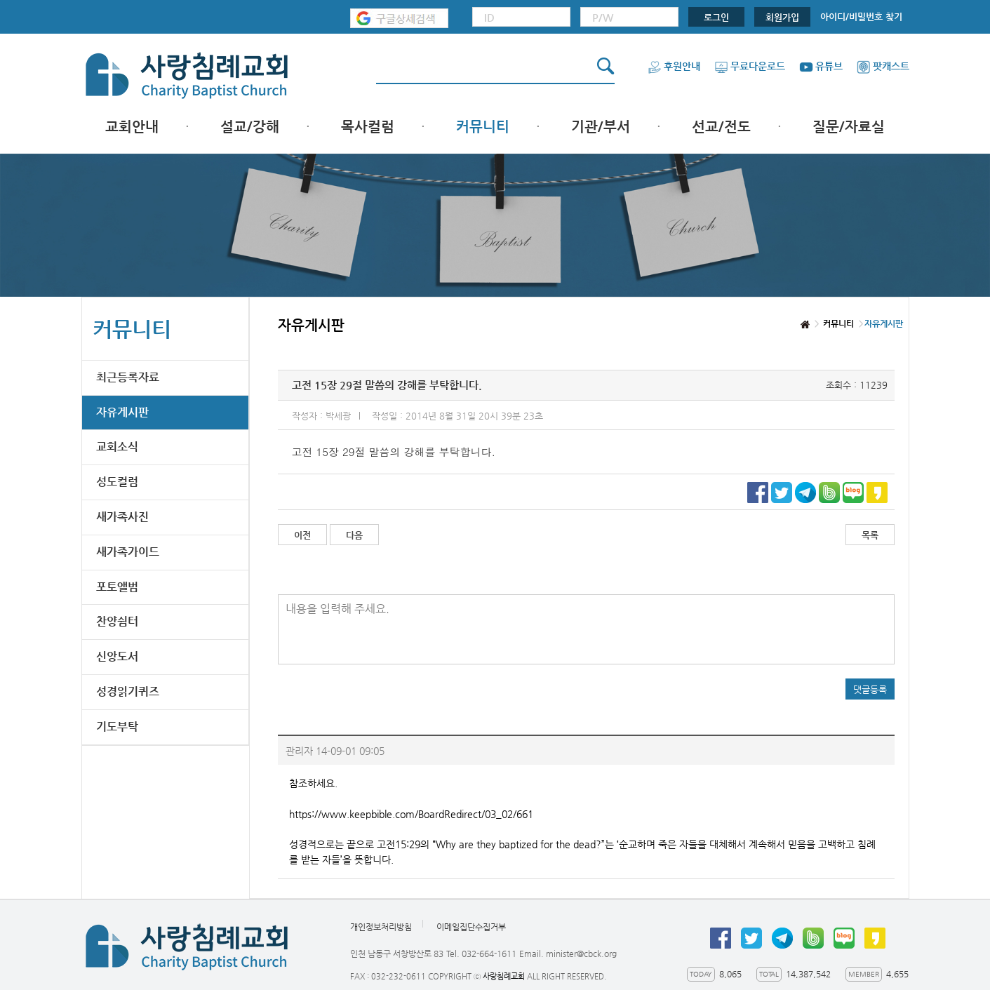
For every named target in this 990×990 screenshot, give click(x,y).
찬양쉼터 (117, 621)
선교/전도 (721, 127)
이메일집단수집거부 (471, 927)
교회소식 (117, 446)
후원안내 (674, 66)
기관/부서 (600, 127)
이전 (302, 535)
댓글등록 (870, 689)
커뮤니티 (482, 127)
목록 (870, 535)
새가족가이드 (127, 551)
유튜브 (821, 66)
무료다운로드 (749, 66)
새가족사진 (122, 516)
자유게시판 (122, 412)
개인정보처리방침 (381, 927)
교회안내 (132, 127)
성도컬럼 (117, 481)
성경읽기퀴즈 (127, 691)
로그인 (716, 17)
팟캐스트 (883, 66)
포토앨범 (117, 587)
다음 (354, 535)
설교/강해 (249, 127)
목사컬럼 (367, 127)
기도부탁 (117, 726)
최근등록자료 (127, 377)
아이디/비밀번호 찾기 (861, 16)
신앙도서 (117, 656)
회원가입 (782, 17)
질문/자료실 (848, 127)
